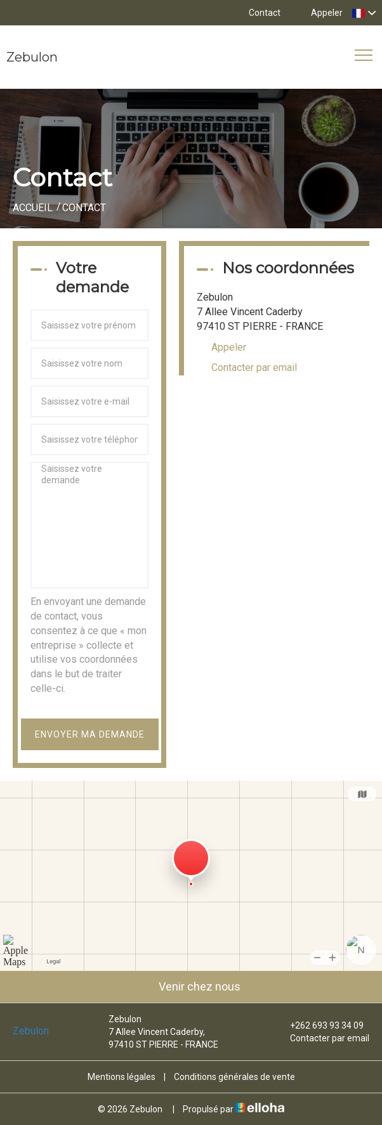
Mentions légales (121, 1077)
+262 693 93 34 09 (319, 1025)
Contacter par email (254, 367)
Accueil (33, 208)
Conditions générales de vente (234, 1077)
